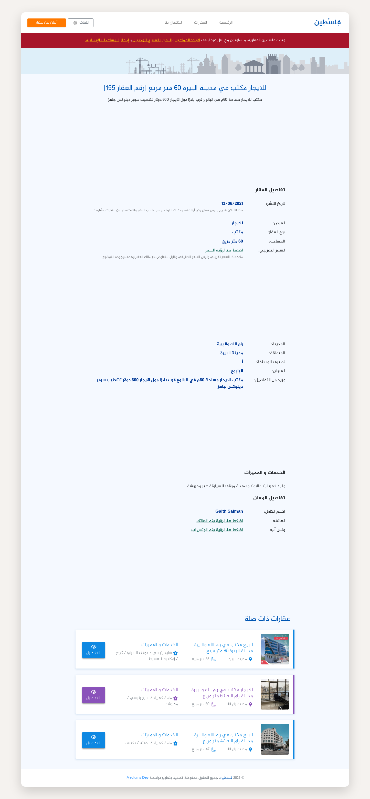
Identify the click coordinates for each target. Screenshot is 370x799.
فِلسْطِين (327, 22)
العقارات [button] (200, 22)
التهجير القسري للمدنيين (152, 40)
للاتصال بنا (173, 22)
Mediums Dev (137, 778)
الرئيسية (225, 22)
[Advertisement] (185, 143)
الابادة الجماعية (187, 40)
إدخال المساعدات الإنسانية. (107, 40)
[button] (80, 22)
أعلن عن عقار (46, 22)
